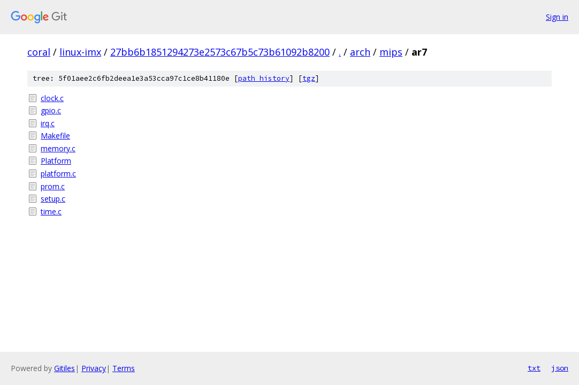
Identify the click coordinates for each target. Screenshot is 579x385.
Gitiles (64, 368)
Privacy (93, 368)
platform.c (58, 173)
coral (38, 51)
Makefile (55, 135)
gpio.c (51, 110)
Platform (56, 161)
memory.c (58, 148)
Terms (123, 368)
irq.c (48, 123)
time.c (51, 211)
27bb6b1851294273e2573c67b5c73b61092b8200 (220, 51)
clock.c (52, 98)
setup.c (53, 199)
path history (264, 78)
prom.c (53, 186)
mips (390, 51)
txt (534, 368)
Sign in (557, 17)
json (559, 368)
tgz (308, 78)
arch (360, 51)
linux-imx (80, 51)
